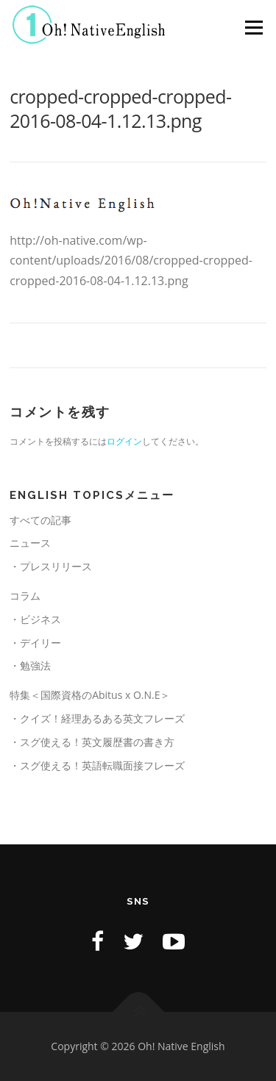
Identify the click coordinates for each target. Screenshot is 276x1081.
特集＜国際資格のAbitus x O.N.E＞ (90, 695)
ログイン (124, 441)
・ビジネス (35, 619)
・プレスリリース (51, 566)
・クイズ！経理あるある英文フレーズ (97, 718)
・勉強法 (30, 665)
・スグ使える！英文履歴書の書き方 (92, 742)
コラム (25, 596)
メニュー (253, 27)
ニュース (30, 543)
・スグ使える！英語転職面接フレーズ (97, 765)
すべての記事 (40, 520)
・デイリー (35, 643)
